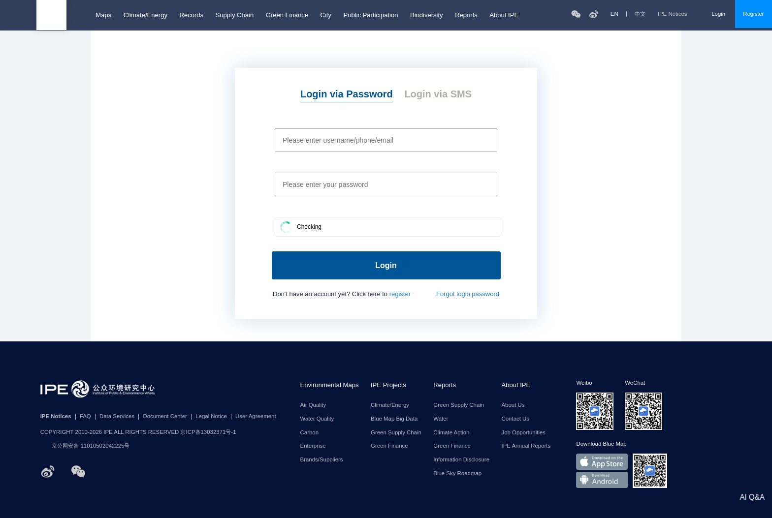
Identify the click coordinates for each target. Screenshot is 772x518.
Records (191, 15)
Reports (466, 15)
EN (614, 14)
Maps (103, 15)
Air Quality (313, 405)
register (400, 294)
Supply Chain (235, 15)
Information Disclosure (461, 459)
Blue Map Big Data (394, 419)
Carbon (309, 432)
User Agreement (255, 416)
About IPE (503, 15)
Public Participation (370, 15)
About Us (513, 405)
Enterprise (313, 446)
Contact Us (516, 419)
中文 (640, 14)
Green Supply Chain (396, 432)
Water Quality (317, 419)
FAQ (85, 416)
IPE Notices (679, 14)
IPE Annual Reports (526, 446)
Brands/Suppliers (321, 459)
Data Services (116, 416)
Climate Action (451, 432)
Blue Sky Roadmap (457, 473)
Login (718, 14)
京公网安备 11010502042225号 (85, 446)
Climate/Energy (145, 15)
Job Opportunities (524, 432)
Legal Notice (211, 416)
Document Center (165, 416)
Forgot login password (467, 294)
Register (753, 14)
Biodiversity (426, 15)
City (325, 15)
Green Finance (287, 15)
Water (440, 419)
